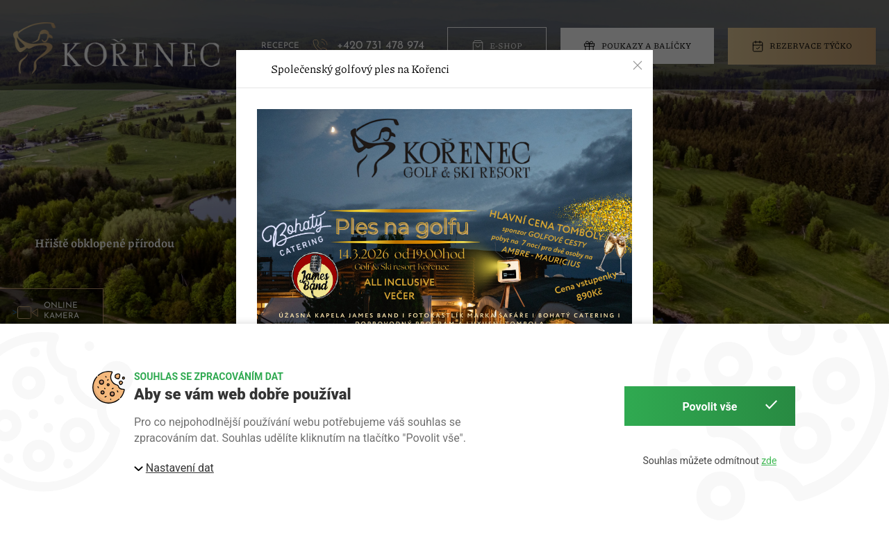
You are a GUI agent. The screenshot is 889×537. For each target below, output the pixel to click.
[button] (637, 65)
